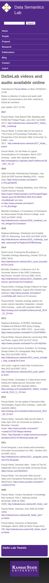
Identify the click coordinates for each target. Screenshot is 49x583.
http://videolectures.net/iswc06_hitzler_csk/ (27, 504)
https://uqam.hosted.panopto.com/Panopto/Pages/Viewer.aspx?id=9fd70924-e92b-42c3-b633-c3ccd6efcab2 (24, 197)
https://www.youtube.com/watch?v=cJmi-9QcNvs (23, 343)
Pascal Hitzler (20, 89)
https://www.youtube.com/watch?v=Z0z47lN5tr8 (23, 332)
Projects (6, 41)
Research (6, 47)
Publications (8, 52)
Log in (5, 68)
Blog (4, 58)
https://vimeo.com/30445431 (14, 471)
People (5, 36)
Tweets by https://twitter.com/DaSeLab (20, 553)
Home (5, 31)
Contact (6, 63)
